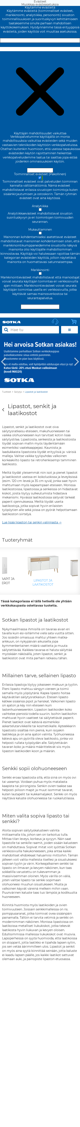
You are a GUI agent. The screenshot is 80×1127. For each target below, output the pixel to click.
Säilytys (18, 392)
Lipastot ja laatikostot (36, 392)
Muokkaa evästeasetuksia (40, 49)
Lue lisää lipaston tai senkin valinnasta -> (32, 522)
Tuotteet (6, 392)
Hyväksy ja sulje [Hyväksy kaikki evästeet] (40, 40)
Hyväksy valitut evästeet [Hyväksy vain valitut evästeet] (40, 307)
